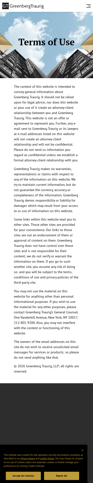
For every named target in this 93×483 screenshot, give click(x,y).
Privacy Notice (28, 461)
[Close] (82, 453)
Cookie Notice (47, 461)
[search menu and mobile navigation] (89, 6)
